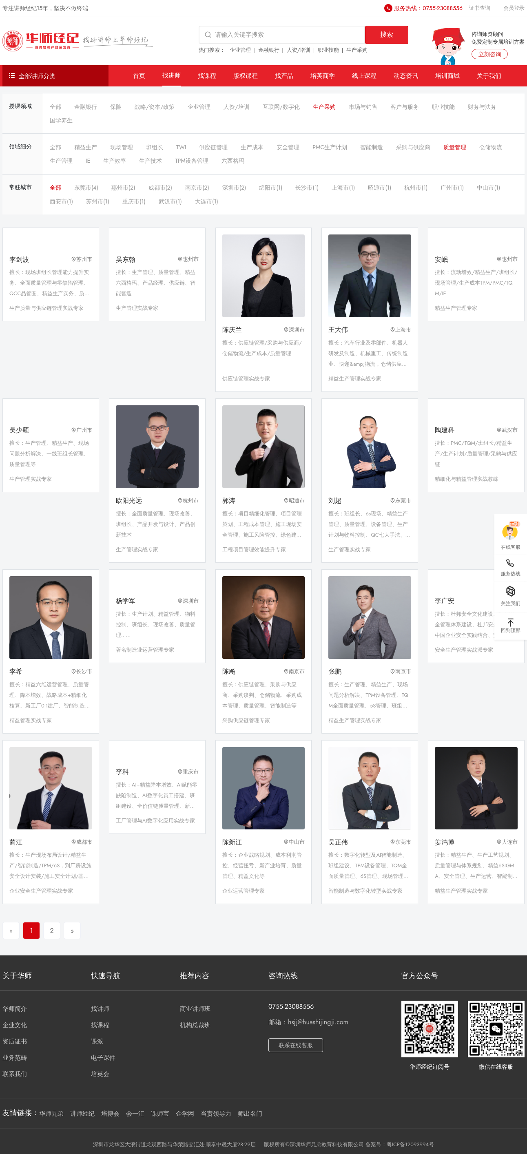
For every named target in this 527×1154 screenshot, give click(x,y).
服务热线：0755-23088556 (428, 8)
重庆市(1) (134, 201)
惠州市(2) (123, 187)
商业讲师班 (195, 1008)
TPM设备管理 (191, 161)
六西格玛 (232, 161)
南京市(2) (197, 187)
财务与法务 (482, 107)
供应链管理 (213, 147)
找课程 (207, 75)
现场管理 (121, 147)
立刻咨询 (489, 54)
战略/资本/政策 (155, 107)
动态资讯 (406, 75)
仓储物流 (490, 147)
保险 (116, 107)
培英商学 (322, 75)
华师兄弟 (51, 1113)
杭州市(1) (415, 187)
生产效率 (114, 161)
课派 (97, 1041)
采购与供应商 (413, 147)
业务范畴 (14, 1057)
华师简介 (14, 1008)
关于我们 (489, 75)
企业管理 (240, 50)
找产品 (284, 75)
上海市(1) (343, 187)
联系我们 (14, 1074)
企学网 (185, 1113)
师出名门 (250, 1113)
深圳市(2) (234, 187)
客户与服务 (404, 107)
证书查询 (479, 8)
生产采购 (357, 50)
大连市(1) (206, 201)
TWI (181, 147)
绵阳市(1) (270, 187)
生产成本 (252, 147)
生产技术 (150, 161)
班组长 (154, 147)
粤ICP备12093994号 (410, 1144)
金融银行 (268, 50)
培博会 (110, 1113)
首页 (139, 75)
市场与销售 (363, 107)
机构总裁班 (195, 1025)
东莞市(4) (86, 187)
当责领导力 (216, 1113)
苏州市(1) (97, 201)
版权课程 (245, 75)
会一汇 (135, 1113)
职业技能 (328, 50)
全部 (55, 107)
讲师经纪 (82, 1113)
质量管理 (454, 147)
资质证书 (14, 1041)
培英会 (100, 1074)
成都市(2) (160, 187)
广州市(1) (452, 187)
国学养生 (61, 120)
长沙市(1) (307, 187)
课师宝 (160, 1113)
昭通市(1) (379, 187)
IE (88, 161)
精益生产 (85, 147)
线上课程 (364, 75)
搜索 (386, 34)
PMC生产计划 (329, 147)
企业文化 (14, 1025)
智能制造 (371, 147)
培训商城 (447, 75)
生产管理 (61, 161)
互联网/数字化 (281, 107)
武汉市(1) (170, 201)
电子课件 (103, 1057)
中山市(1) (488, 187)
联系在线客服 (296, 1045)
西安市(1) (61, 201)
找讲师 (171, 75)
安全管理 (288, 147)
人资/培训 (299, 50)
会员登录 (514, 8)
